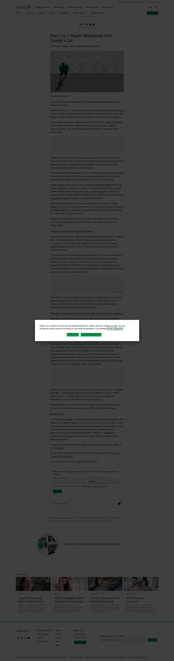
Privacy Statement (114, 329)
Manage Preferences (91, 334)
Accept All (72, 334)
